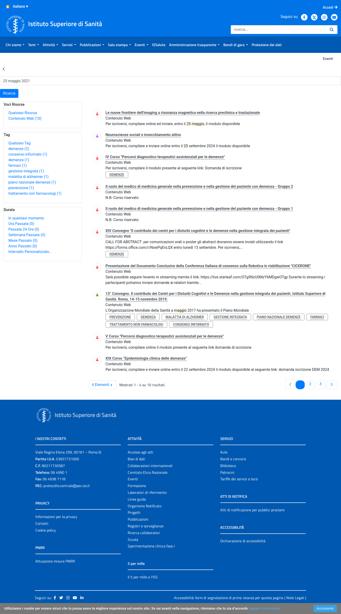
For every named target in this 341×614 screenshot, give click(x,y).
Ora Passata (21, 224)
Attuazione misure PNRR (55, 561)
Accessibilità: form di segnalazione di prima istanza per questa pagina (228, 597)
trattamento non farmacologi (34, 193)
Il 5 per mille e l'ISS (143, 577)
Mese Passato (22, 240)
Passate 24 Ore (23, 229)
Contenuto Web (24, 118)
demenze (18, 149)
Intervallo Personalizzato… (30, 251)
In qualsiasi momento (26, 218)
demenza (18, 160)
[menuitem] (15, 44)
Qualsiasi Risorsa (22, 113)
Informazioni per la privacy (56, 516)
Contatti (41, 523)
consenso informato (27, 154)
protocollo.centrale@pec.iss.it (66, 485)
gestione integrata (26, 171)
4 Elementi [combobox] (104, 384)
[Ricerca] (278, 29)
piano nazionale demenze (32, 182)
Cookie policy (45, 530)
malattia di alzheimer (28, 176)
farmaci (17, 165)
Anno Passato (22, 246)
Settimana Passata (26, 235)
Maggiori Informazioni (264, 608)
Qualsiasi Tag (19, 143)
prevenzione (21, 188)
